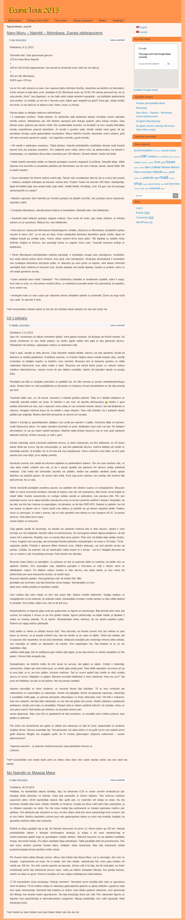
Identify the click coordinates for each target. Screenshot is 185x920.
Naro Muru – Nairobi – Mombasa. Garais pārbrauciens (55, 33)
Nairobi (71, 309)
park (172, 172)
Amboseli (31, 309)
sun (166, 183)
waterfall (10, 764)
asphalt (39, 309)
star (73, 912)
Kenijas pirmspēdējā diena (150, 103)
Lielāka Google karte (145, 90)
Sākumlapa (14, 20)
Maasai (51, 912)
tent (77, 912)
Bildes (102, 20)
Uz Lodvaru (17, 318)
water (147, 189)
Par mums (61, 20)
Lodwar (87, 760)
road (89, 309)
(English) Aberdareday (148, 121)
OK (168, 64)
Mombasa (63, 309)
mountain (94, 760)
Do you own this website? (149, 64)
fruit (47, 309)
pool (140, 178)
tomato (100, 309)
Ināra (14, 780)
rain (85, 309)
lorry (56, 309)
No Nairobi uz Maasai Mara (31, 772)
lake (147, 167)
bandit (43, 760)
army (30, 760)
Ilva (13, 40)
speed (120, 760)
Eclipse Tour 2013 (35, 9)
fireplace (33, 912)
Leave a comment (117, 40)
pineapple (79, 309)
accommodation (19, 309)
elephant (145, 162)
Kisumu (136, 168)
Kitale (142, 168)
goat (39, 912)
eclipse (137, 162)
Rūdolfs (15, 325)
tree (105, 309)
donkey (177, 157)
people (136, 178)
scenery (171, 178)
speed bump (154, 184)
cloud (160, 157)
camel (49, 760)
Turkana (137, 189)
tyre (142, 188)
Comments (145, 217)
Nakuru (166, 172)
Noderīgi (118, 20)
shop (94, 309)
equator (151, 162)
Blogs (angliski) (83, 20)
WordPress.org (144, 222)
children (60, 760)
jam (51, 309)
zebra (162, 189)
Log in (139, 208)
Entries (142, 212)
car (44, 309)
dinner (74, 760)
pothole (103, 760)
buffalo (172, 150)
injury (80, 760)
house (44, 912)
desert (67, 760)
